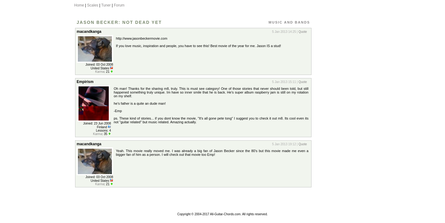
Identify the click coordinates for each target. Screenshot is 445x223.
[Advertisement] (340, 119)
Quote (303, 31)
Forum (119, 5)
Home (79, 5)
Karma (99, 71)
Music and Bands (289, 22)
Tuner (106, 5)
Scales (92, 5)
